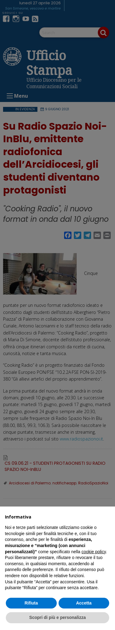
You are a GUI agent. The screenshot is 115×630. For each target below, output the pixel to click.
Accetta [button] (84, 603)
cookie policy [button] (94, 551)
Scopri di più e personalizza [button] (57, 617)
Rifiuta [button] (31, 603)
